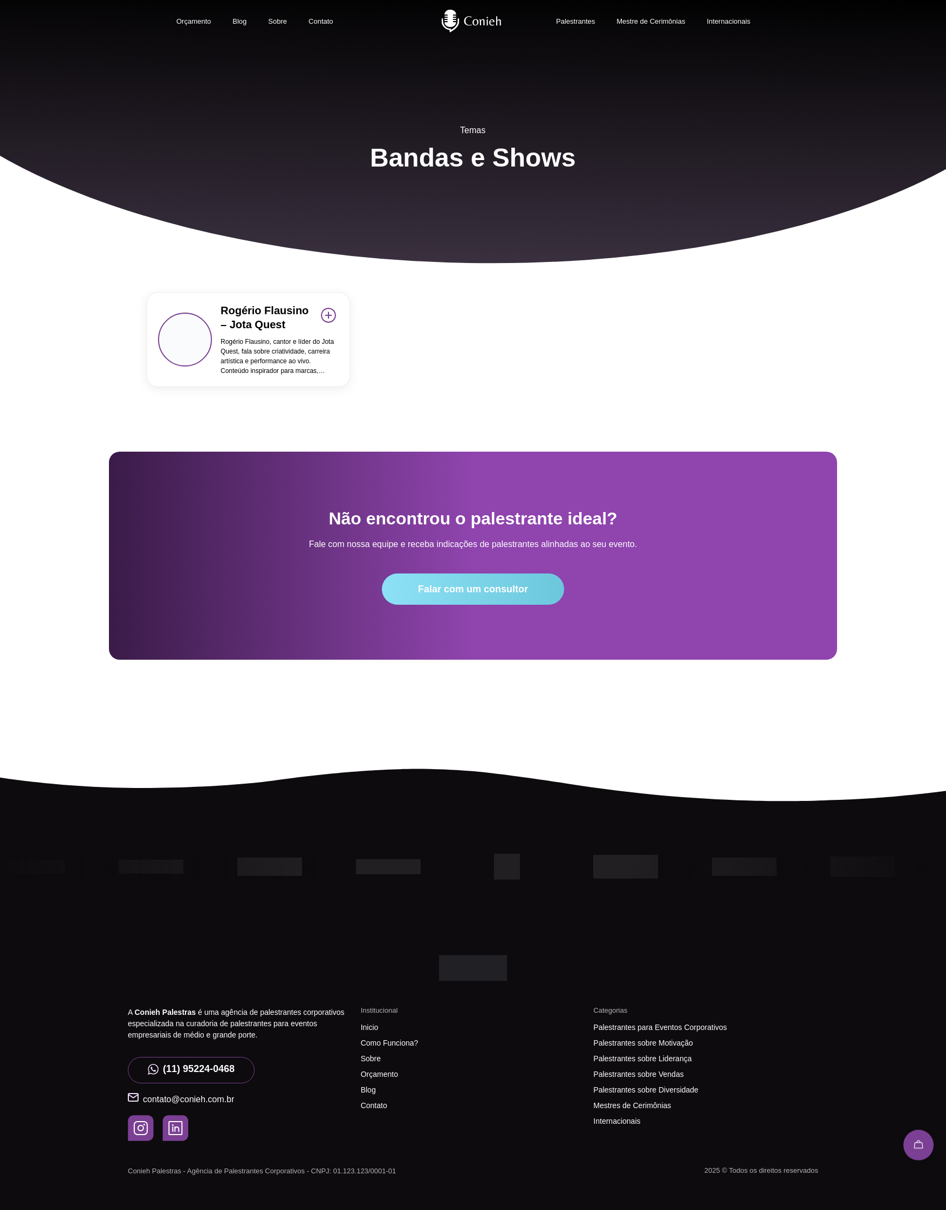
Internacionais (728, 21)
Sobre (277, 21)
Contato (321, 21)
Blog (239, 21)
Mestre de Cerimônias (650, 21)
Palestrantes (575, 21)
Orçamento (193, 21)
